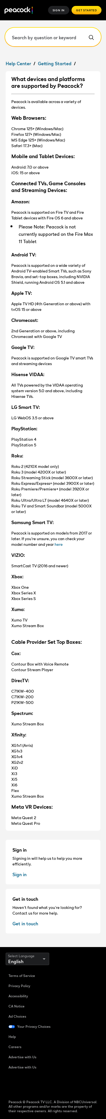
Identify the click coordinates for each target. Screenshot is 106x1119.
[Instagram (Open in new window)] (57, 1085)
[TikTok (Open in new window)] (27, 1085)
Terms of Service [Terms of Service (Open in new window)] (21, 976)
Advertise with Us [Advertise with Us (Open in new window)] (22, 1057)
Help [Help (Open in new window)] (12, 1037)
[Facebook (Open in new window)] (13, 1085)
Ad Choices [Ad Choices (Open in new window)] (17, 1016)
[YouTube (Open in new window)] (42, 1085)
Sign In (59, 10)
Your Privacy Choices (34, 1026)
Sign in (19, 874)
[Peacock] (19, 10)
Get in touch (25, 923)
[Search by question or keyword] (53, 37)
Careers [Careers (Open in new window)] (14, 1047)
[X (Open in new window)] (71, 1085)
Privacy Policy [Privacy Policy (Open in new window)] (19, 986)
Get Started (86, 10)
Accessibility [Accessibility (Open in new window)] (18, 996)
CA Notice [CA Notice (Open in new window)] (16, 1006)
